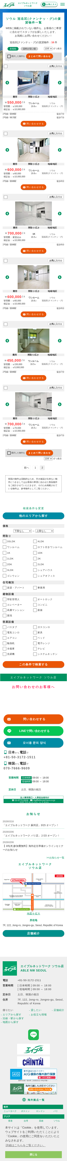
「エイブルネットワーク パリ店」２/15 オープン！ (31, 835)
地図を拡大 (33, 913)
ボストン (25, 1111)
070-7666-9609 (17, 768)
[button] (7, 83)
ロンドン (40, 1111)
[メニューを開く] (62, 4)
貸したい (36, 1010)
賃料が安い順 (29, 49)
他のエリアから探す (33, 515)
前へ (26, 467)
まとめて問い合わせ (39, 56)
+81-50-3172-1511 (20, 757)
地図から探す (11, 1022)
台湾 (26, 1121)
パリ (55, 1111)
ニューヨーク (10, 1111)
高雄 (41, 1121)
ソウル (56, 1121)
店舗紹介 (33, 933)
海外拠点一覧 (36, 1099)
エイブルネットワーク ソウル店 (42, 966)
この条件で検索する (33, 664)
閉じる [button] (33, 1154)
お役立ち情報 (39, 1014)
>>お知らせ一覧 (55, 857)
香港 (10, 1121)
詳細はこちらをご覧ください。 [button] (26, 1145)
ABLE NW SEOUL (33, 970)
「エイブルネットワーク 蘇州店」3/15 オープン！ (31, 825)
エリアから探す (12, 1014)
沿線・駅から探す (13, 1018)
